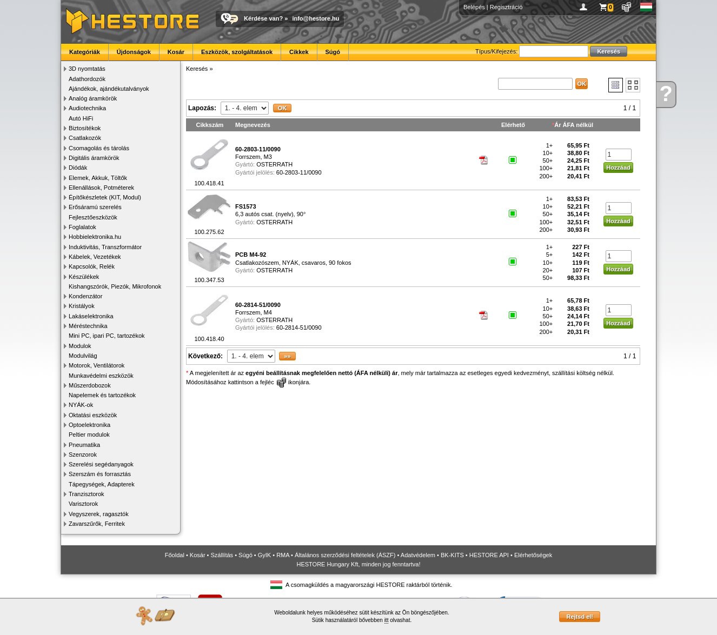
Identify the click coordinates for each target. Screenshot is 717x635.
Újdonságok (134, 52)
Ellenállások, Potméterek (101, 187)
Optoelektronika (89, 425)
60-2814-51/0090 (299, 327)
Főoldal (174, 555)
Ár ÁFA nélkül (573, 125)
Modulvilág (83, 355)
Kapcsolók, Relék (92, 266)
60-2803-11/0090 (299, 172)
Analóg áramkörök (93, 98)
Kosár (176, 52)
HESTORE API (489, 555)
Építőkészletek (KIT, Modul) (105, 197)
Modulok (80, 346)
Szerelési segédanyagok (101, 464)
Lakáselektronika (91, 316)
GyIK (264, 555)
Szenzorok (83, 454)
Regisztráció (506, 7)
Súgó (333, 52)
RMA (282, 555)
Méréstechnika (88, 326)
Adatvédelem (418, 555)
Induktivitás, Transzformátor (105, 247)
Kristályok (82, 306)
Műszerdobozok (90, 385)
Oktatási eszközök (93, 415)
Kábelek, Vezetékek (95, 256)
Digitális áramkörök (94, 158)
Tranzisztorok (86, 494)
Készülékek (84, 276)
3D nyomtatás (87, 68)
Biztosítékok (85, 128)
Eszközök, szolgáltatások (237, 52)
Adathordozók (87, 79)
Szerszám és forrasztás (100, 474)
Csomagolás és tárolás (99, 148)
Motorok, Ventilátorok (96, 365)
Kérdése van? (263, 18)
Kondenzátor (85, 296)
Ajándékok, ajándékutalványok (109, 88)
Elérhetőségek (533, 555)
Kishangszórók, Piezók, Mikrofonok (115, 286)
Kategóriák (84, 52)
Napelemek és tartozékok (102, 395)
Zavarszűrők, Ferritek (97, 523)
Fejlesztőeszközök (93, 217)
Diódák (78, 167)
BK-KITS (452, 555)
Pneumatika (84, 445)
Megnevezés (252, 125)
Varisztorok (83, 503)
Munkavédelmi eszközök (101, 375)
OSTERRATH (274, 164)
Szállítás (222, 555)
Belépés (474, 7)
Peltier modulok (89, 434)
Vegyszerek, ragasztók (99, 514)
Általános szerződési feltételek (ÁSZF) (345, 555)
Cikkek (298, 52)
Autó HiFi (81, 118)
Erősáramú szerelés (95, 207)
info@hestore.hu (315, 18)
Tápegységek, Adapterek (102, 484)
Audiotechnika (87, 108)
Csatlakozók (85, 138)
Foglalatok (82, 227)
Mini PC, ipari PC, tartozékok (107, 335)
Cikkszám (210, 125)
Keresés (197, 68)
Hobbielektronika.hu (95, 236)
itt (386, 620)
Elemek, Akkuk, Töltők (98, 178)
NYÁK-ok (81, 405)
